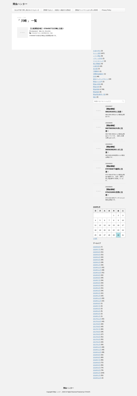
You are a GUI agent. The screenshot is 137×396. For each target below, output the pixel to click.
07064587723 (35, 33)
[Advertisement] (109, 32)
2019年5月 (96, 285)
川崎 (51, 33)
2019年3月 (96, 290)
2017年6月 (96, 332)
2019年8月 (96, 278)
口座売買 (96, 66)
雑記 (94, 97)
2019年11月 (97, 270)
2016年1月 (96, 375)
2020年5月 (96, 254)
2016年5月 (96, 365)
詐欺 (42, 31)
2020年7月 (96, 249)
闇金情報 (48, 31)
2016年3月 (96, 370)
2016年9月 (96, 355)
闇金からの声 (97, 81)
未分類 (95, 69)
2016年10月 (97, 352)
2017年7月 (96, 329)
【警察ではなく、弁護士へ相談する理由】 (57, 10)
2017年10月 (97, 321)
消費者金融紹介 (98, 74)
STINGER (87, 392)
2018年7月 (96, 306)
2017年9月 (96, 324)
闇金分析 (96, 87)
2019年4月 (96, 288)
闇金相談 (96, 92)
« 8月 (95, 238)
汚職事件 (96, 71)
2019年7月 (96, 280)
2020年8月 (96, 247)
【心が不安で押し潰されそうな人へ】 (26, 10)
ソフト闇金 (97, 56)
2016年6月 (96, 362)
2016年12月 (97, 347)
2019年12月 (97, 267)
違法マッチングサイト (100, 79)
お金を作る (97, 51)
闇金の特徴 (97, 84)
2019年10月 (97, 272)
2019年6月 (96, 283)
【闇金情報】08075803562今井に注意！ (114, 128)
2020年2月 (96, 262)
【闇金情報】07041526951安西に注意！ (114, 192)
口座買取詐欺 (45, 33)
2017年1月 (96, 344)
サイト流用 (97, 53)
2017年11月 (97, 319)
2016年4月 (96, 367)
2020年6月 (96, 252)
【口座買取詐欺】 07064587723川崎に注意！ (46, 28)
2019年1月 (96, 296)
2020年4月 (96, 257)
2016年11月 (97, 350)
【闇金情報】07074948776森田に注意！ (114, 169)
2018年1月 (96, 316)
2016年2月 (96, 373)
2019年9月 (96, 275)
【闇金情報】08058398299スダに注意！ (114, 149)
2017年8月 (96, 326)
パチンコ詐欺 (97, 58)
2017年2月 (96, 342)
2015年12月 (97, 378)
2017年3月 (96, 339)
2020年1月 (96, 265)
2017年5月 (96, 334)
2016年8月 (96, 357)
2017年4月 (96, 337)
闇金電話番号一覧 (99, 94)
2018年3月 (96, 314)
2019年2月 (96, 293)
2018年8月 (96, 303)
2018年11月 (97, 301)
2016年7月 (96, 360)
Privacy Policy (106, 10)
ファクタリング (98, 61)
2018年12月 (97, 298)
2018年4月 (96, 311)
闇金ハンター (20, 4)
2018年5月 (96, 308)
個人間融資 (97, 63)
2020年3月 (96, 260)
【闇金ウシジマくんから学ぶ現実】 (86, 10)
